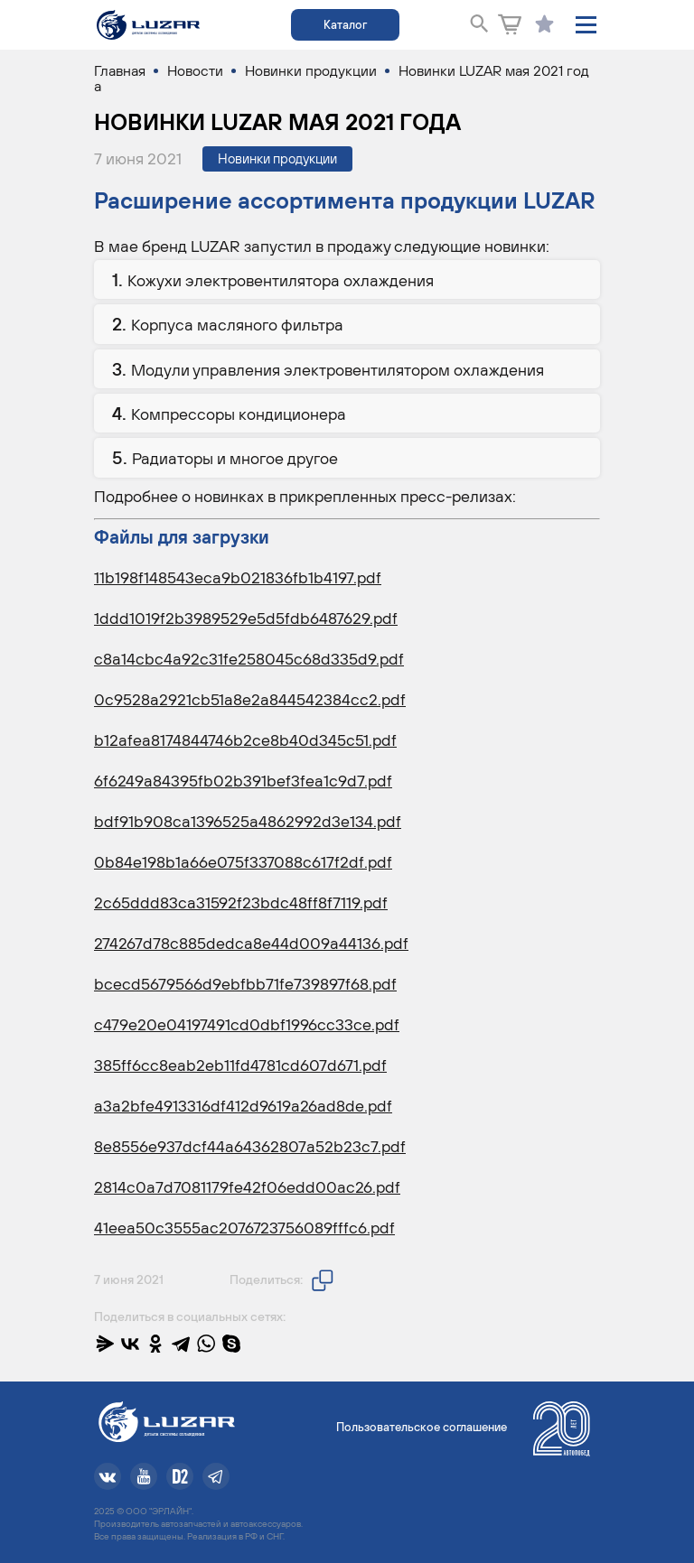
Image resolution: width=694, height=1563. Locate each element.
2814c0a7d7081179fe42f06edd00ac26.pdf (247, 1186)
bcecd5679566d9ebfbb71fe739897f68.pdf (245, 983)
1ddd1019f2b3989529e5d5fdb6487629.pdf (246, 618)
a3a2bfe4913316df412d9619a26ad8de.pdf (243, 1105)
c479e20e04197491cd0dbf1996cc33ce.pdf (246, 1024)
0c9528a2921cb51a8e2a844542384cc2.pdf (250, 699)
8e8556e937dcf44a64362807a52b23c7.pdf (250, 1146)
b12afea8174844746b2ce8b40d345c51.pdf (245, 739)
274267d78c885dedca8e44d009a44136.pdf (251, 943)
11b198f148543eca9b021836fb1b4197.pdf (237, 577)
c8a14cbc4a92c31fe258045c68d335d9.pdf (249, 658)
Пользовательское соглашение (421, 1427)
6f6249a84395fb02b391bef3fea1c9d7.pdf (243, 780)
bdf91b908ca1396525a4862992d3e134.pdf (247, 821)
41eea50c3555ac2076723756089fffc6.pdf (244, 1227)
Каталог (345, 25)
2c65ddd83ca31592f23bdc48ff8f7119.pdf (241, 902)
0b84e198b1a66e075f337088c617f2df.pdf (243, 861)
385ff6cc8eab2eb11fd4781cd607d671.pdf (240, 1065)
